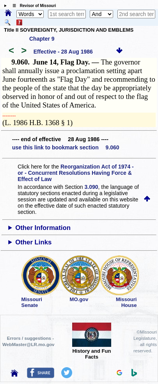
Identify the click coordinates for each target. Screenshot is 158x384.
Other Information (43, 227)
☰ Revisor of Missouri (32, 6)
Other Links (33, 242)
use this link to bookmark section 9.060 (65, 147)
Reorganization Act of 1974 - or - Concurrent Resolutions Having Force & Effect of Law (75, 172)
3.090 (91, 187)
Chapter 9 (42, 39)
